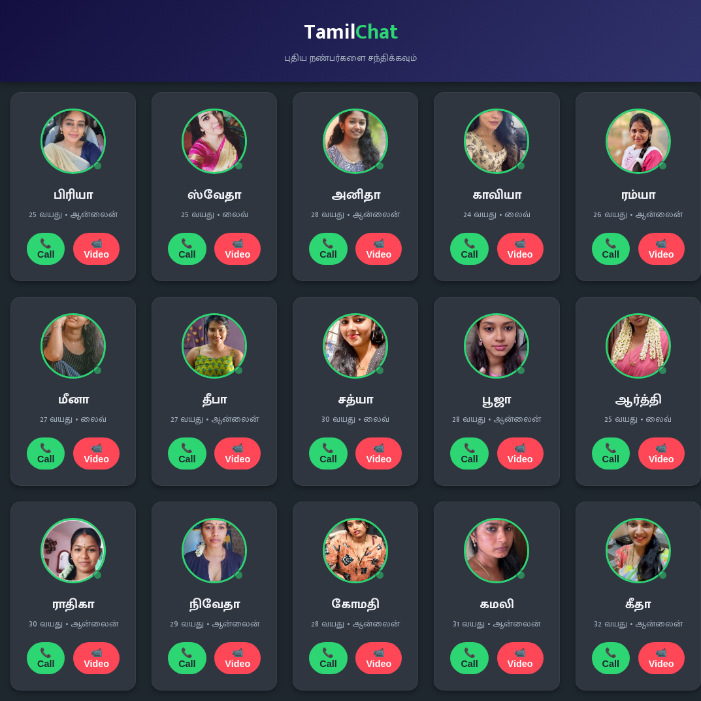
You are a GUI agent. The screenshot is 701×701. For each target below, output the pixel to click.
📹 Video (96, 249)
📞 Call (45, 249)
